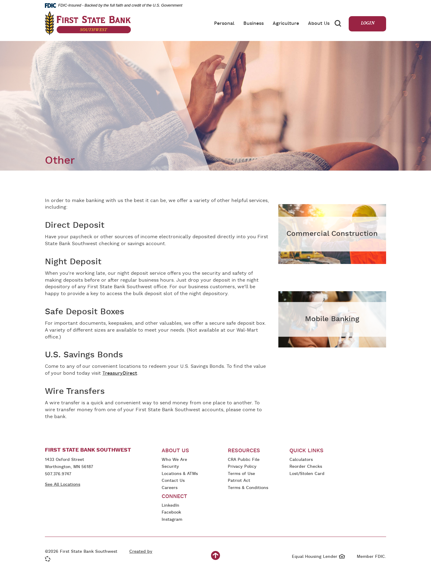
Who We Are (174, 460)
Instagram (174, 520)
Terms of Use (241, 474)
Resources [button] (244, 451)
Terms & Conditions (248, 488)
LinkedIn (171, 506)
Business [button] (253, 23)
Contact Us (173, 481)
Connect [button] (174, 496)
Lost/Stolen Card (306, 474)
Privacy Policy (242, 467)
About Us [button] (319, 23)
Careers (169, 488)
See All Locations (62, 485)
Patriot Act (239, 481)
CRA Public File (243, 460)
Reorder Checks (305, 467)
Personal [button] (224, 23)
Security (170, 467)
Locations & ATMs (180, 474)
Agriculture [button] (286, 23)
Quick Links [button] (306, 451)
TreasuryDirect (119, 373)
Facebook (171, 513)
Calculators (301, 460)
